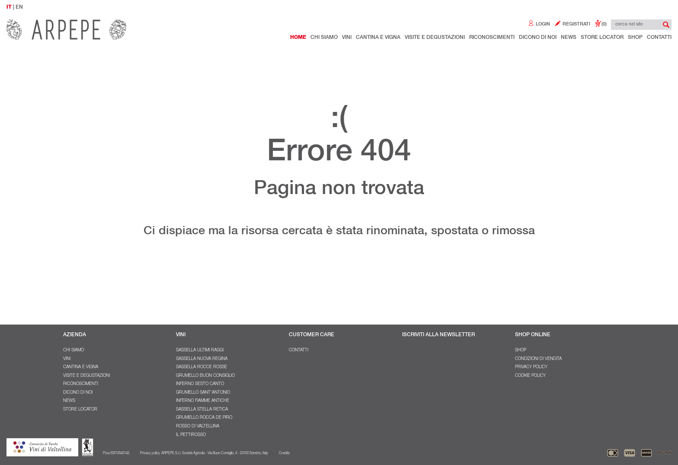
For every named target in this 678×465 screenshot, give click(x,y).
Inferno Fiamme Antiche (202, 401)
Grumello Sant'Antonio (203, 393)
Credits (284, 453)
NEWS (568, 37)
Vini (347, 37)
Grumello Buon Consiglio (205, 376)
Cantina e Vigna (378, 37)
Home (298, 37)
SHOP (520, 350)
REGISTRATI (572, 24)
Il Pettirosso (191, 435)
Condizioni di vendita (538, 359)
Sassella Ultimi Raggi (200, 350)
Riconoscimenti (492, 37)
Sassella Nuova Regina (201, 359)
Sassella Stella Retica (202, 410)
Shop (635, 37)
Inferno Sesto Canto (200, 384)
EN (19, 7)
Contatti (659, 37)
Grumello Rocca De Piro (204, 418)
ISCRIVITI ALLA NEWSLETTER (438, 335)
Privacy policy (531, 367)
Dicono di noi (537, 37)
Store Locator (602, 37)
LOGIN (539, 24)
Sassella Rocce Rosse (201, 367)
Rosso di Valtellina (197, 426)
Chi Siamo (324, 37)
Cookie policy (530, 376)
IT (9, 7)
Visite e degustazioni (435, 37)
